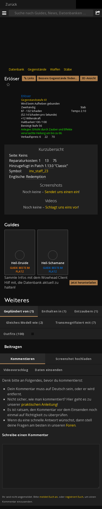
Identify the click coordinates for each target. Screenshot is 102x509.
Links (31, 78)
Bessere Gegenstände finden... (58, 78)
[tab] (19, 311)
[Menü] (4, 13)
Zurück (11, 4)
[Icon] (11, 99)
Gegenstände (37, 69)
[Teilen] (97, 13)
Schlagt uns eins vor (61, 207)
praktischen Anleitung (39, 404)
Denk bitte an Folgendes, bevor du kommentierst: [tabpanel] (51, 441)
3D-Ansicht (89, 78)
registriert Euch (74, 496)
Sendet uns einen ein (62, 191)
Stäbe (68, 69)
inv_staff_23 (35, 171)
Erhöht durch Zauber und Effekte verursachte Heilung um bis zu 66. (46, 131)
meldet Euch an (48, 496)
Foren (71, 425)
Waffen (55, 69)
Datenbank (16, 69)
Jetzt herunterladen (83, 282)
